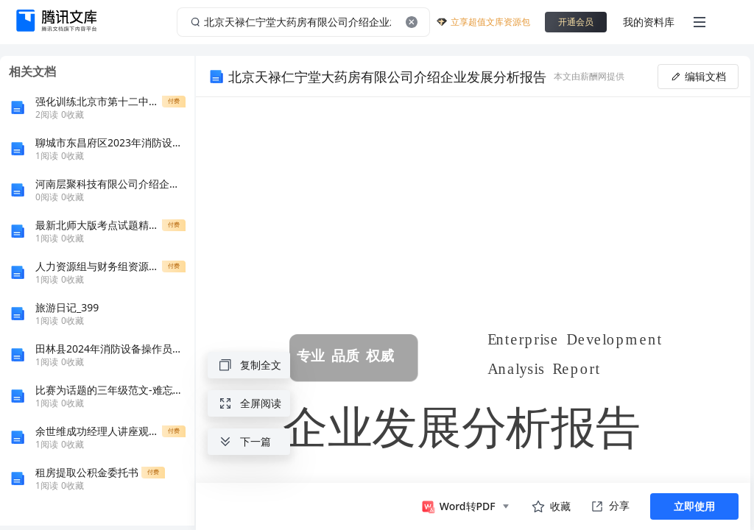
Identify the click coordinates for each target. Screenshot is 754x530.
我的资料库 (648, 22)
